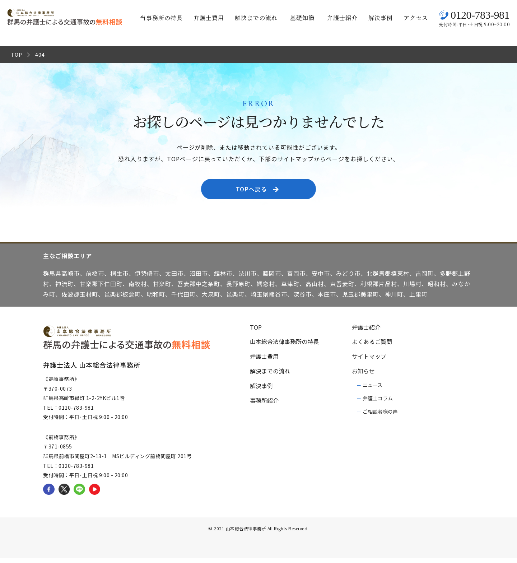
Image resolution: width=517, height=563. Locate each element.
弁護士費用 (209, 18)
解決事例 (380, 18)
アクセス (416, 18)
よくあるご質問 (372, 346)
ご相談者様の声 (380, 416)
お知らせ (363, 375)
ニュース (372, 389)
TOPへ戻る (260, 191)
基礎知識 (302, 18)
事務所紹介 (264, 405)
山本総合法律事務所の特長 (284, 346)
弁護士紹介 (342, 18)
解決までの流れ (256, 18)
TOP (16, 54)
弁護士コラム (378, 402)
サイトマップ (369, 361)
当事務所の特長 (161, 18)
